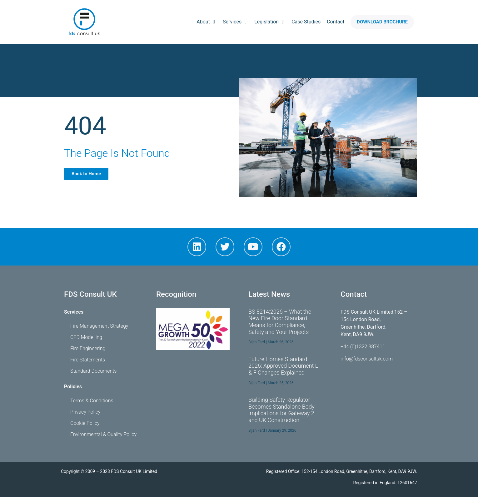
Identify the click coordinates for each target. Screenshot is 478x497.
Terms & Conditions (91, 401)
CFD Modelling (86, 337)
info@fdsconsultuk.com (367, 359)
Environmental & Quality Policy (103, 434)
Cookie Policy (85, 423)
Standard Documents (93, 371)
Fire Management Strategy (99, 326)
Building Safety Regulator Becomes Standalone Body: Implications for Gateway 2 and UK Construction (282, 409)
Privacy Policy (85, 412)
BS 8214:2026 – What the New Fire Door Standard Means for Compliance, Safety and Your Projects (279, 321)
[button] (382, 22)
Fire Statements (87, 360)
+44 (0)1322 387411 (363, 347)
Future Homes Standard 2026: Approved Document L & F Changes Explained (283, 366)
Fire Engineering (87, 348)
